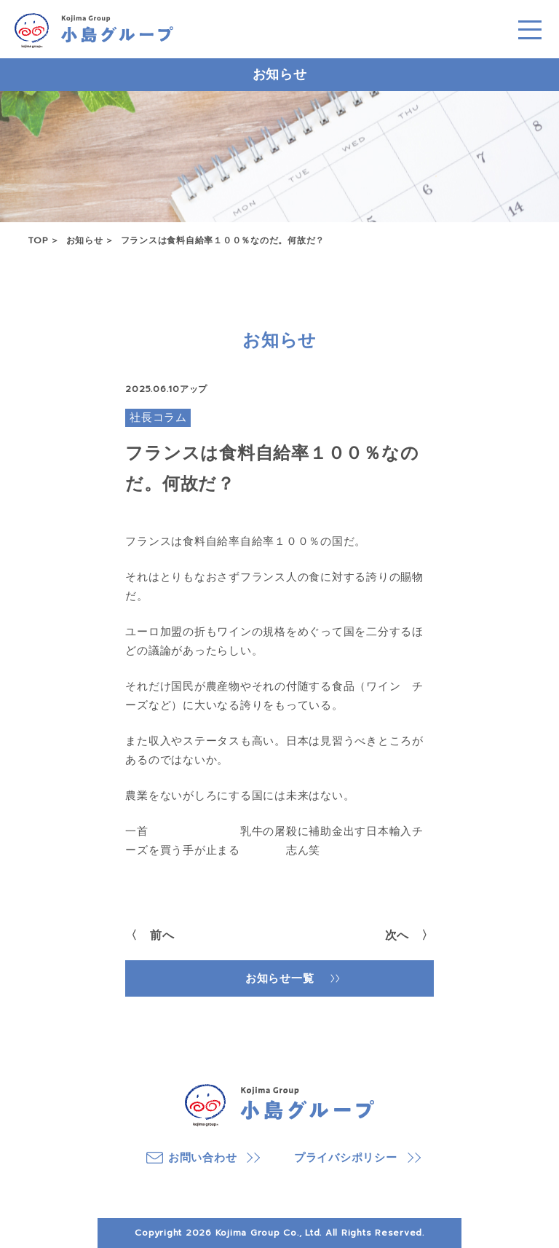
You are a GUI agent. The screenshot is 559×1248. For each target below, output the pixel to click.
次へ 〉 (409, 935)
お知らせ (84, 240)
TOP (38, 240)
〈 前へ (149, 935)
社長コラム (158, 417)
